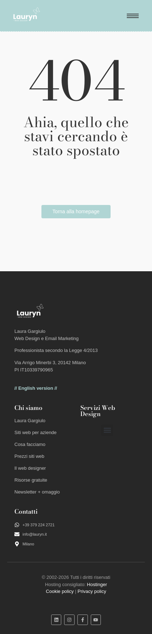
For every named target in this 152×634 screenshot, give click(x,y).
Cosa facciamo (29, 444)
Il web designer (30, 468)
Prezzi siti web (29, 456)
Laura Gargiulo (29, 420)
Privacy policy (91, 591)
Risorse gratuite (30, 480)
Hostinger (97, 584)
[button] (107, 430)
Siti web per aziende (35, 432)
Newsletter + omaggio (37, 492)
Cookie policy (59, 591)
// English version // (35, 388)
